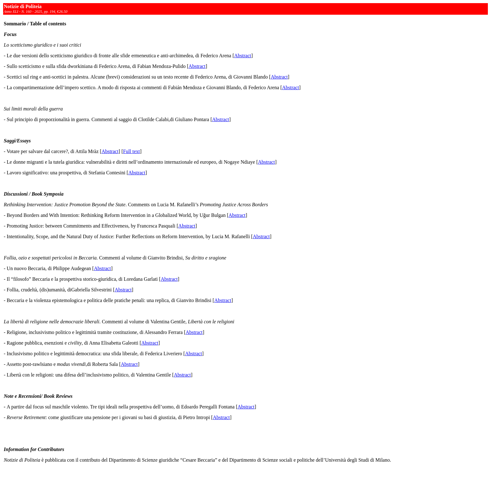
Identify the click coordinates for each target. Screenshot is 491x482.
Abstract (242, 55)
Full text (131, 151)
